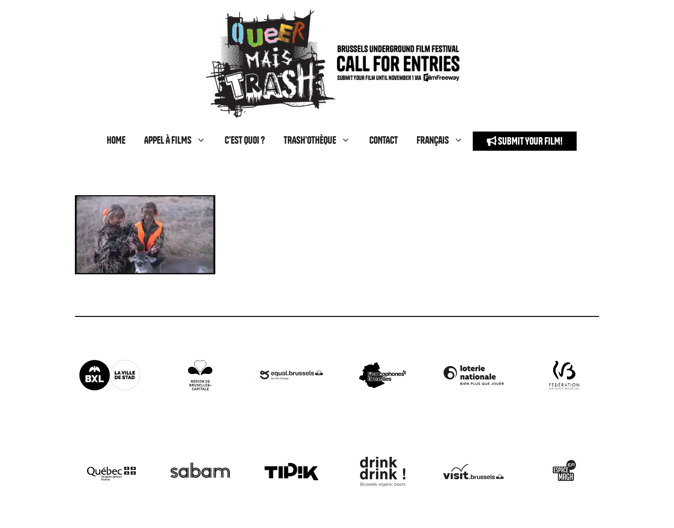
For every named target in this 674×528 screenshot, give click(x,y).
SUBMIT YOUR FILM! (525, 141)
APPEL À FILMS (179, 141)
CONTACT (383, 141)
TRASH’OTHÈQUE (322, 141)
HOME (116, 141)
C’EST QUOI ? (245, 141)
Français (445, 141)
